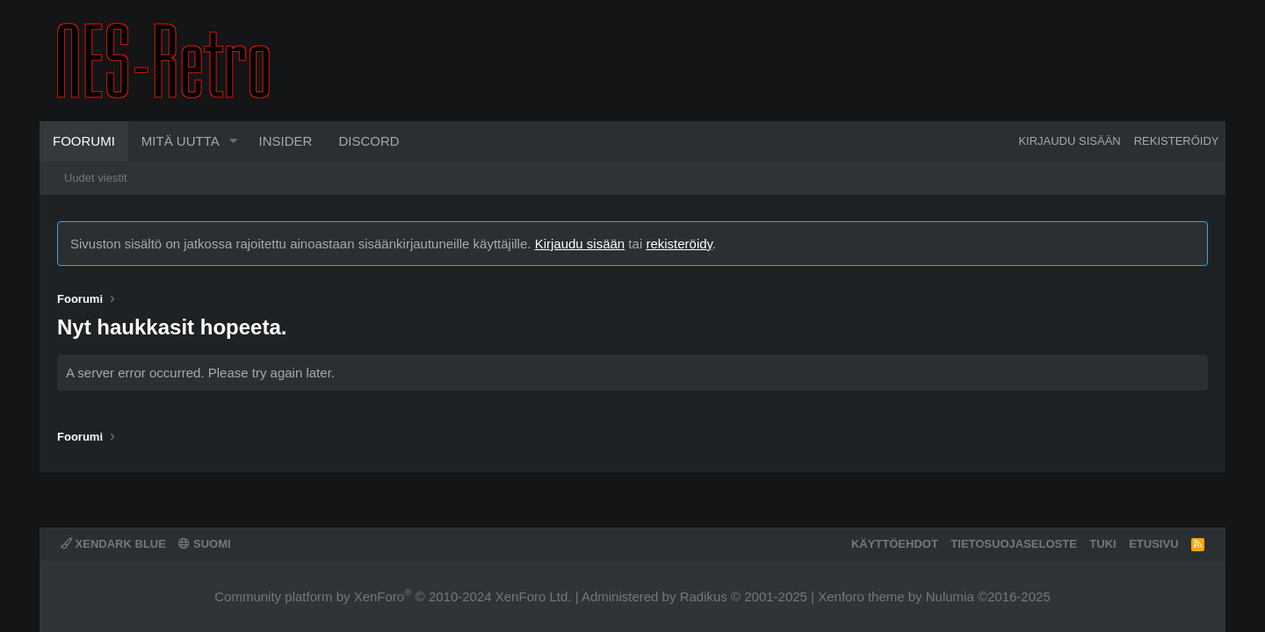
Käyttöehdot (894, 543)
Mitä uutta (180, 140)
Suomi (204, 543)
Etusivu (1153, 543)
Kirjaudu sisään (580, 243)
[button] (233, 141)
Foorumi (84, 140)
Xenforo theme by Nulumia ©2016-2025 (934, 596)
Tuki (1102, 543)
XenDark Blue (113, 543)
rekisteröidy (679, 243)
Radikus (703, 596)
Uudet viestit (95, 177)
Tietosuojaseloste (1014, 543)
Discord (368, 140)
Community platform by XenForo (392, 596)
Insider (286, 140)
